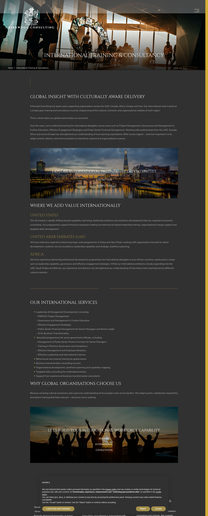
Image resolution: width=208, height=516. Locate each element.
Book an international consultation (104, 444)
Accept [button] (158, 509)
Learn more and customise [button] (58, 509)
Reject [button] (143, 509)
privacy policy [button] (111, 489)
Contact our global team (104, 182)
